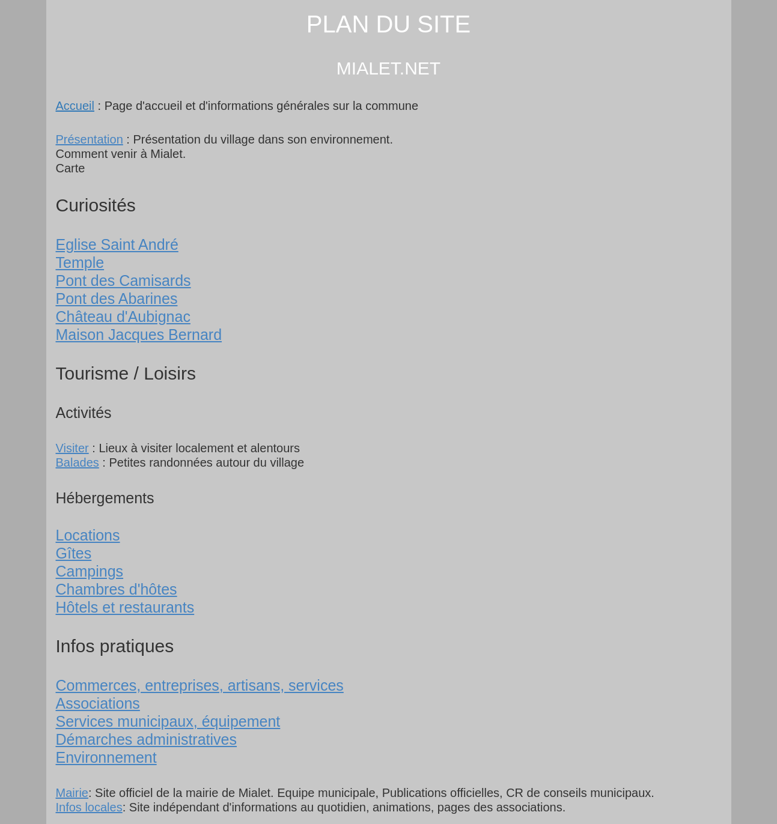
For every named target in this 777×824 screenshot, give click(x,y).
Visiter (72, 448)
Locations (88, 535)
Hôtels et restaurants (125, 607)
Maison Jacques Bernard (139, 334)
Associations (98, 703)
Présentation (89, 139)
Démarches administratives (146, 739)
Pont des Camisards (123, 280)
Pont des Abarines (117, 298)
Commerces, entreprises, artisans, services (200, 685)
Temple (80, 262)
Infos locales (89, 807)
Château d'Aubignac (123, 316)
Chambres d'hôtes (116, 589)
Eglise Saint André (117, 244)
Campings (90, 571)
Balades (77, 462)
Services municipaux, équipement (168, 721)
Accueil (75, 105)
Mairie (72, 792)
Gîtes (74, 553)
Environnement (106, 757)
